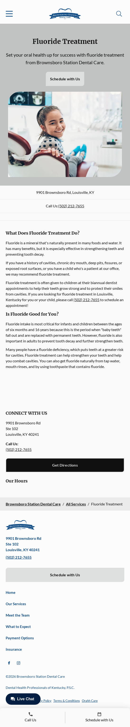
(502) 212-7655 (71, 206)
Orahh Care (90, 701)
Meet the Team (18, 615)
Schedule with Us (65, 79)
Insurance (14, 649)
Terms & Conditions (66, 701)
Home (10, 592)
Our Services (16, 604)
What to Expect (18, 626)
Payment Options (20, 638)
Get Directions (65, 465)
